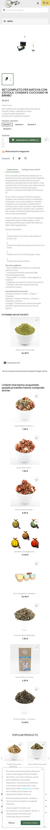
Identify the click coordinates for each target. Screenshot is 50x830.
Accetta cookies (30, 822)
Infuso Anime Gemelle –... (25, 509)
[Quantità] (4, 140)
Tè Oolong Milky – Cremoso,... (25, 719)
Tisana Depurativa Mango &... (36, 765)
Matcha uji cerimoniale (25, 350)
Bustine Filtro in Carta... (25, 677)
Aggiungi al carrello (25, 140)
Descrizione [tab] (12, 169)
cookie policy (26, 788)
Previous (2, 758)
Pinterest (25, 158)
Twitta (19, 158)
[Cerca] (25, 10)
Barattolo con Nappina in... (25, 551)
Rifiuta (11, 822)
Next (48, 758)
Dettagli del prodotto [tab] (31, 169)
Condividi (13, 158)
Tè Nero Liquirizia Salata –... (13, 765)
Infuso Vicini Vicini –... (25, 468)
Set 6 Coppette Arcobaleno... (25, 593)
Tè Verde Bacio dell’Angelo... (25, 635)
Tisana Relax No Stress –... (25, 426)
